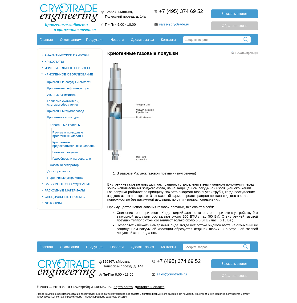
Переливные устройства (65, 177)
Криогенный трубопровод (65, 111)
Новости (117, 40)
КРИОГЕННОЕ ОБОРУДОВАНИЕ (69, 74)
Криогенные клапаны (65, 125)
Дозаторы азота (58, 171)
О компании (69, 40)
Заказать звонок (235, 14)
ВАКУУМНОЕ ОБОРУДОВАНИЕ (68, 184)
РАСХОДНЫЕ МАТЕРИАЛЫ (65, 190)
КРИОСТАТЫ (54, 61)
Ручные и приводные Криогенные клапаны (68, 134)
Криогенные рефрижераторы (68, 88)
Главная (46, 40)
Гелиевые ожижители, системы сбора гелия (63, 102)
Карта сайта (123, 287)
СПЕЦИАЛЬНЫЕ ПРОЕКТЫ (65, 197)
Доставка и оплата (149, 287)
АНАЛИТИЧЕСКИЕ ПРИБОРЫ (67, 55)
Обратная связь (234, 26)
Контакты (168, 40)
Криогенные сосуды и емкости (69, 82)
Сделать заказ (142, 40)
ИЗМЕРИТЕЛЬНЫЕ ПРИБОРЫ (67, 68)
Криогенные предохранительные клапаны (74, 144)
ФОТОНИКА (53, 203)
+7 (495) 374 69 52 (181, 11)
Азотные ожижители (62, 94)
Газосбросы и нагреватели (72, 158)
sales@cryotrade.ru (174, 24)
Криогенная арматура (63, 117)
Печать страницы (244, 53)
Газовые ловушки (65, 152)
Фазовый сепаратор (64, 165)
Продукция (94, 40)
